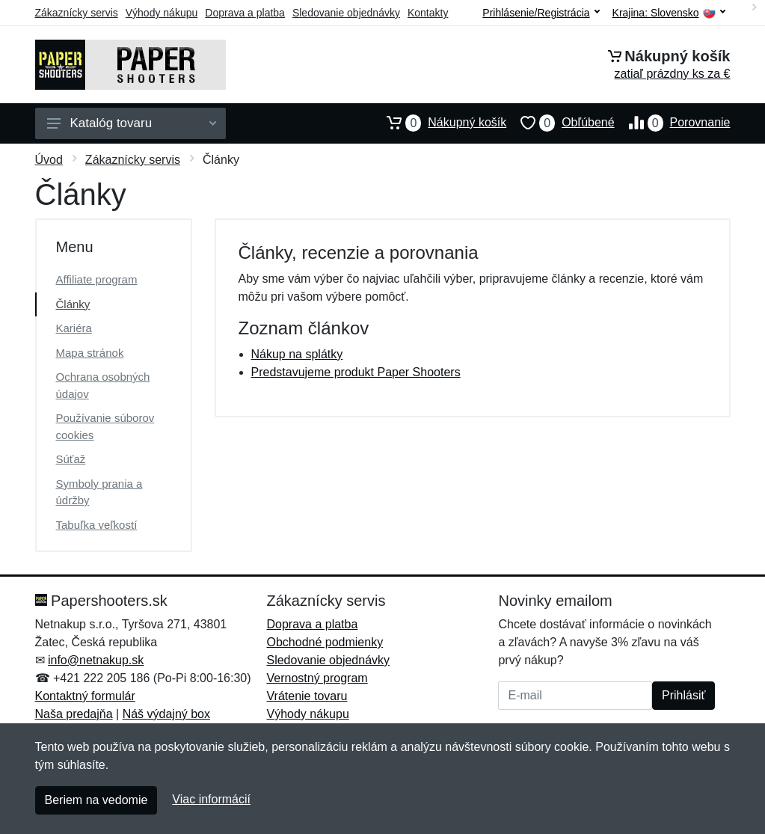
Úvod (49, 159)
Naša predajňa (74, 714)
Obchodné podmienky (324, 642)
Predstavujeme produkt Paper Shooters (356, 372)
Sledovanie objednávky (346, 13)
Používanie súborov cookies (105, 426)
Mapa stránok (90, 352)
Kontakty (428, 13)
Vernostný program (316, 678)
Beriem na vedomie (96, 800)
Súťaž (71, 459)
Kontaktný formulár (85, 696)
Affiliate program (97, 279)
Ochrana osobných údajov (103, 385)
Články (73, 304)
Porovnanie (673, 122)
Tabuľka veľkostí (97, 524)
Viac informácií (211, 799)
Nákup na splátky (297, 354)
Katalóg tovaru (131, 123)
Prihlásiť (683, 695)
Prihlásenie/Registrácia (540, 12)
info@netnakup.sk (96, 660)
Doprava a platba (245, 13)
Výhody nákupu (162, 13)
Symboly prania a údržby (99, 492)
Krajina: (668, 13)
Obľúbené (560, 122)
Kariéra (74, 328)
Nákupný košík (439, 122)
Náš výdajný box (166, 714)
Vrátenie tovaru (306, 696)
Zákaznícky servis (76, 13)
